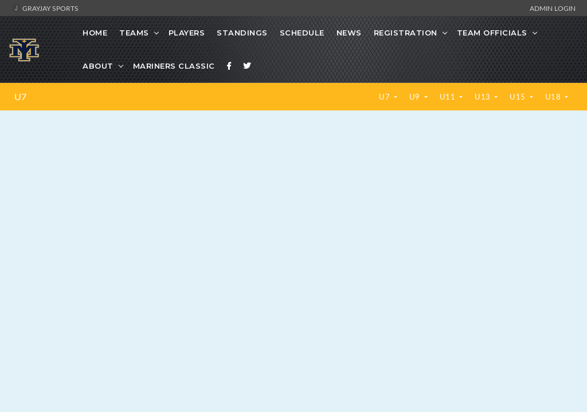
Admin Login (553, 8)
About (98, 65)
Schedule (302, 32)
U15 (518, 97)
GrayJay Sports (45, 8)
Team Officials (492, 32)
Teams (134, 32)
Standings (242, 32)
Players (187, 32)
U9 (415, 97)
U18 (554, 97)
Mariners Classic (174, 65)
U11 (448, 97)
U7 (20, 96)
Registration (405, 32)
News (349, 32)
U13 (483, 97)
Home (95, 32)
